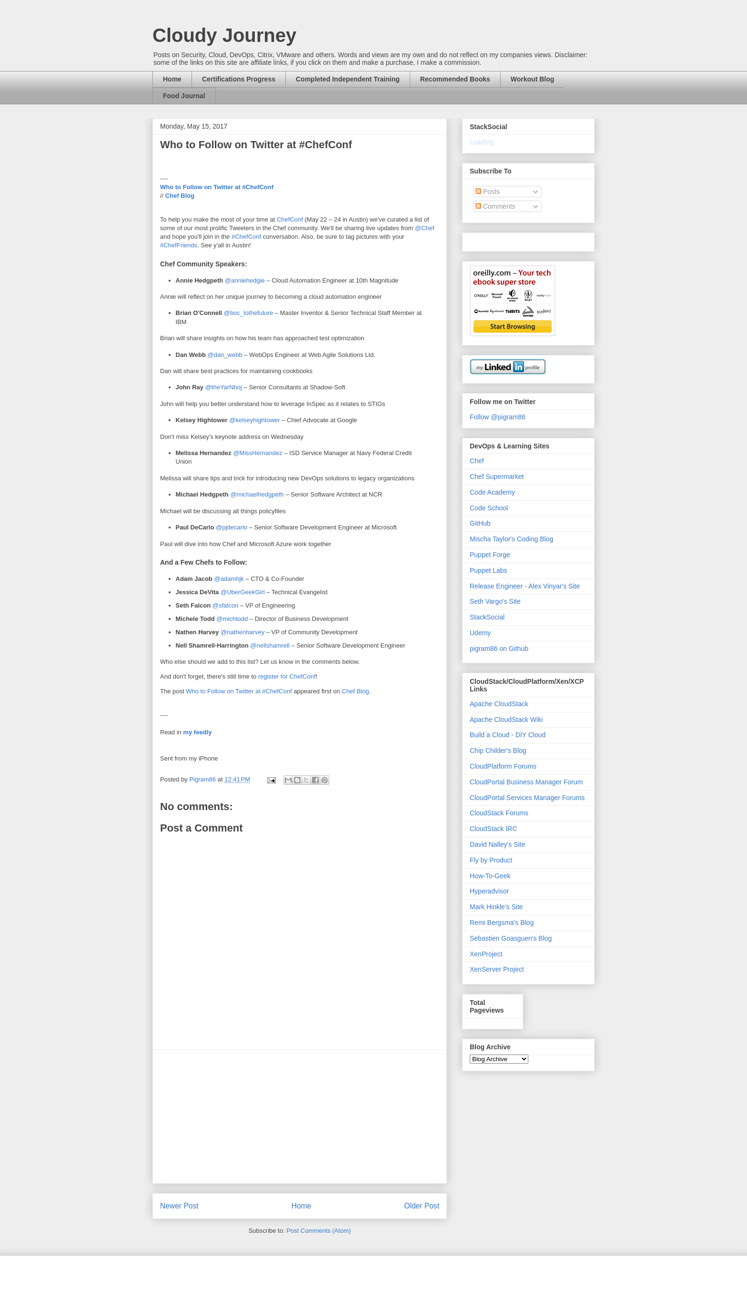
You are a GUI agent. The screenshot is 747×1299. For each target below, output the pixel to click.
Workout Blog (533, 79)
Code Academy (492, 492)
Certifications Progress (238, 79)
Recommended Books (455, 79)
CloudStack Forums (499, 813)
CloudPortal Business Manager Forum (526, 782)
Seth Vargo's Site (495, 601)
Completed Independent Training (348, 79)
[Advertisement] (299, 1116)
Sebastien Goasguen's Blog (511, 938)
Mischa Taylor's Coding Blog (511, 539)
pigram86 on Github (499, 648)
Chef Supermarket (497, 476)
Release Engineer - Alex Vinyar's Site (525, 586)
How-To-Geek (490, 876)
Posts (487, 191)
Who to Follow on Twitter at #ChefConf (216, 187)
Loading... (484, 142)
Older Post (421, 1206)
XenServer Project (497, 969)
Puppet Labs (488, 570)
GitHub (480, 523)
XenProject (486, 954)
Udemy (480, 633)
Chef (477, 461)
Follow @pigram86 (497, 417)
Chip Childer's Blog (498, 750)
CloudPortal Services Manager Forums (527, 798)
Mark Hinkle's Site (496, 907)
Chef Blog (179, 195)
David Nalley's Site (497, 844)
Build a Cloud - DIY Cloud (507, 735)
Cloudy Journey (224, 35)
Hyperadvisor (489, 891)
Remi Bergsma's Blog (502, 922)
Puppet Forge (490, 554)
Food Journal (184, 96)
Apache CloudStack (499, 704)
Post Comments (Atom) (318, 1230)
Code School (489, 508)
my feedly (197, 732)
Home (172, 79)
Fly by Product (491, 860)
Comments (495, 206)
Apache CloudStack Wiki (506, 719)
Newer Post (179, 1206)
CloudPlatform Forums (503, 766)
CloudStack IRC (493, 828)
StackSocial (487, 617)
